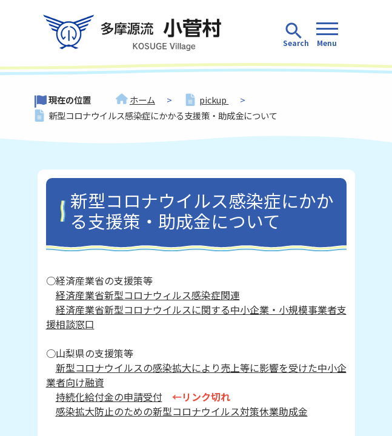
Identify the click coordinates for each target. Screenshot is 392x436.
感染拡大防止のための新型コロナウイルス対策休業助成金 (182, 411)
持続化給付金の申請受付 (109, 396)
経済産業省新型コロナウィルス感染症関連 (148, 295)
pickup (213, 99)
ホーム (142, 99)
